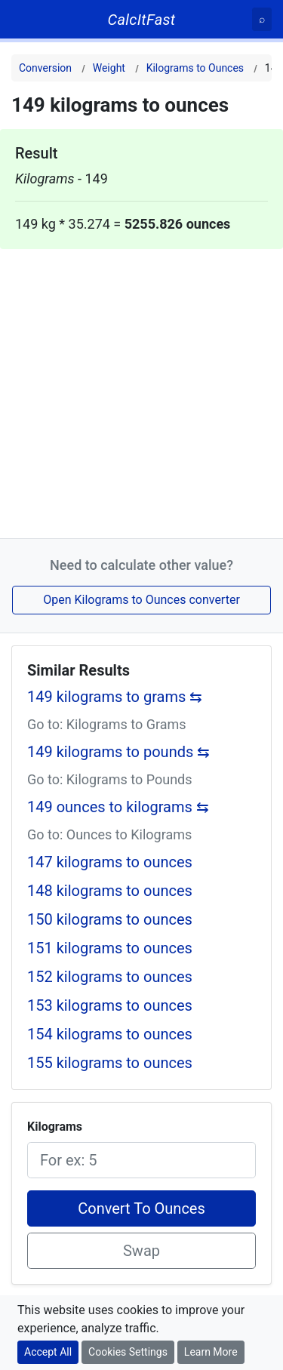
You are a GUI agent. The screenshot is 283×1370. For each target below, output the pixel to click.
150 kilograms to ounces (109, 919)
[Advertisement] (141, 390)
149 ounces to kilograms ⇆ (118, 807)
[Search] (262, 19)
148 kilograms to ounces (109, 891)
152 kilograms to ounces (109, 977)
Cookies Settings (128, 1352)
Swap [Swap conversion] (141, 1251)
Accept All (48, 1352)
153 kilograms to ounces (109, 1005)
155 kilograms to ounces (109, 1063)
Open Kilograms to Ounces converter (141, 600)
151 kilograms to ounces (109, 948)
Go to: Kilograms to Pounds (109, 779)
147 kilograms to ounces (109, 862)
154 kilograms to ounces (109, 1034)
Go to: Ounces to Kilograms (109, 834)
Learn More (211, 1352)
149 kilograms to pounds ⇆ (118, 752)
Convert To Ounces (141, 1208)
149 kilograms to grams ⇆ (114, 697)
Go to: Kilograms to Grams (106, 724)
